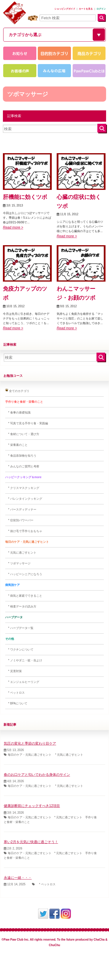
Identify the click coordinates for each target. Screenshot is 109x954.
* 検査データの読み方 (20, 606)
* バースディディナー (20, 509)
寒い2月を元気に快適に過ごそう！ (31, 842)
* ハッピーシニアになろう (23, 574)
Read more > (13, 227)
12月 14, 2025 (15, 884)
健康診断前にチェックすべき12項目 (32, 806)
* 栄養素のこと (16, 444)
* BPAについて (16, 703)
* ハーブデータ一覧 (19, 628)
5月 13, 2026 (14, 750)
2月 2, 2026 (13, 848)
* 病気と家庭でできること (23, 595)
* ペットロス (15, 692)
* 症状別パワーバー (19, 520)
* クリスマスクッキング (22, 488)
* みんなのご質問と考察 (22, 466)
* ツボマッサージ (18, 563)
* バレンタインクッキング (23, 498)
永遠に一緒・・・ (18, 878)
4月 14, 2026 (14, 781)
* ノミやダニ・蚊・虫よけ (23, 660)
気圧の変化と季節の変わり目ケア (30, 743)
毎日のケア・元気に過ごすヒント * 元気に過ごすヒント (43, 754)
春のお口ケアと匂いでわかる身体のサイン (37, 775)
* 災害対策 (13, 671)
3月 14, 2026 (14, 812)
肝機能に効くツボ (25, 197)
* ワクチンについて (19, 649)
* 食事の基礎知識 (18, 412)
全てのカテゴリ (17, 391)
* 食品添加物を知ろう (20, 455)
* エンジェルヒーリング (22, 681)
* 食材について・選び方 (22, 434)
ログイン (101, 9)
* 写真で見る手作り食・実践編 (26, 423)
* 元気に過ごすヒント (20, 552)
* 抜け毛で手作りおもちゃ (23, 531)
